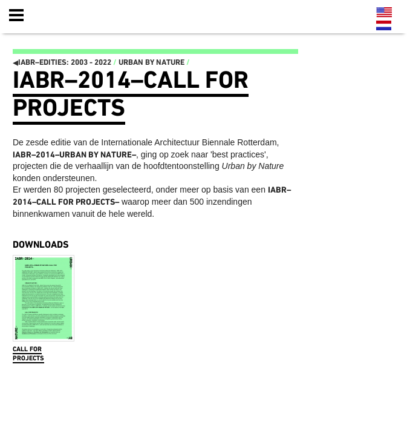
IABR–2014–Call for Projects (131, 94)
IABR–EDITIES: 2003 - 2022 (62, 62)
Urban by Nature (151, 62)
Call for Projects (28, 354)
